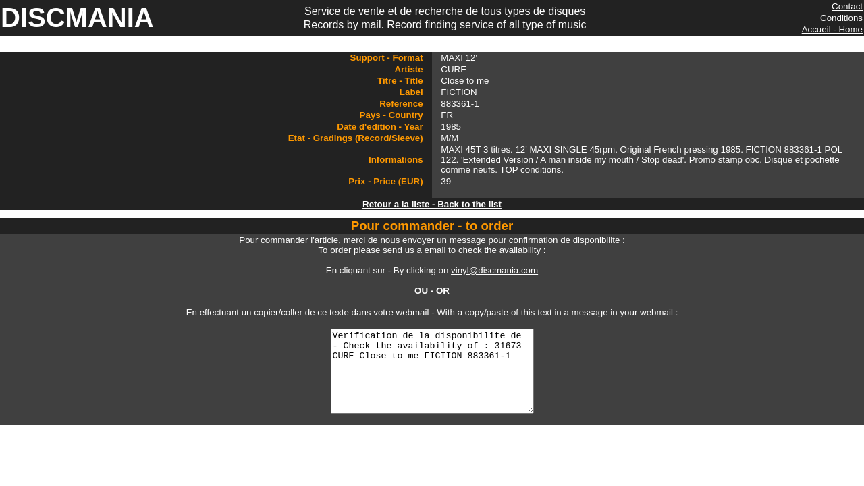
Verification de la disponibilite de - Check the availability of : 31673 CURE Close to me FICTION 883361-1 (432, 379)
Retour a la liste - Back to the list (432, 204)
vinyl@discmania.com (494, 270)
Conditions (841, 18)
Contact (847, 6)
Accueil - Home (832, 29)
